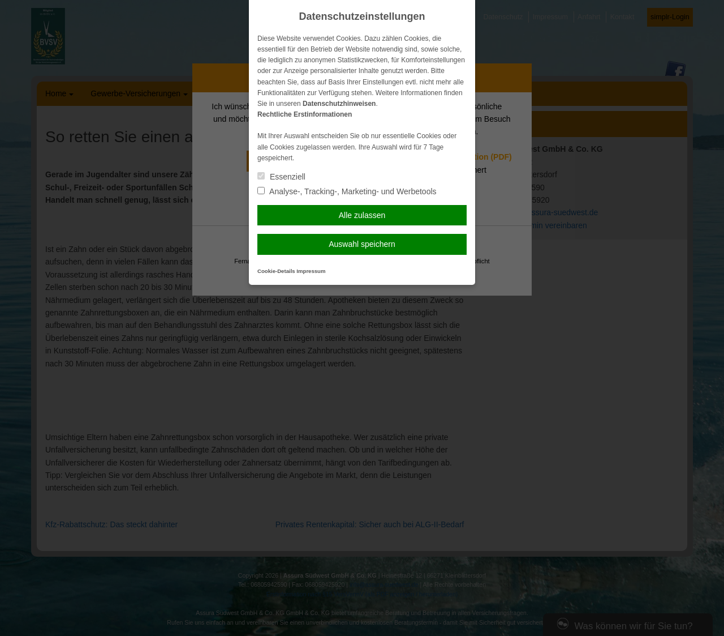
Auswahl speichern (362, 244)
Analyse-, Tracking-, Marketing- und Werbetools (347, 191)
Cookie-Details (276, 271)
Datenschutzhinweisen (339, 104)
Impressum (310, 271)
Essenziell (281, 176)
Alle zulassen (362, 215)
